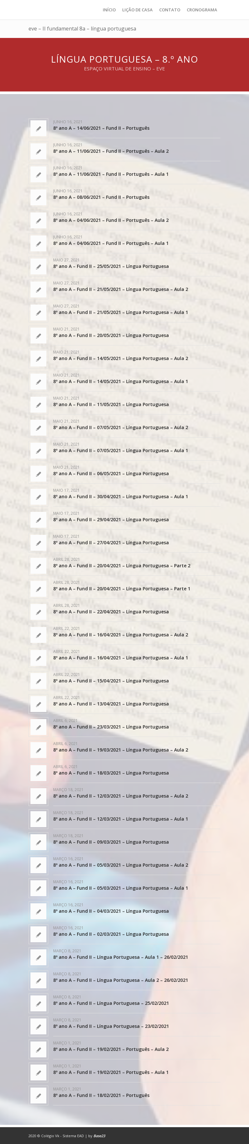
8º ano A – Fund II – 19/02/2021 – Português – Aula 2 (111, 1049)
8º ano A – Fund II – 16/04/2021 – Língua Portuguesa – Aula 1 (120, 658)
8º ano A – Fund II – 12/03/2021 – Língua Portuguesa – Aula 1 (120, 819)
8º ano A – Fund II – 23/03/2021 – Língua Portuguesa (111, 727)
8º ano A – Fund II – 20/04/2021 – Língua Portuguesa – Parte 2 (121, 565)
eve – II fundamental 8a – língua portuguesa (82, 28)
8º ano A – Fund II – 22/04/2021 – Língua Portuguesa (111, 611)
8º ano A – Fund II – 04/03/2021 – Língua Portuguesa (111, 911)
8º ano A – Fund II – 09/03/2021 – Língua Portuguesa (111, 842)
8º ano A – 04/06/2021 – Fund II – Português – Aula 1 (111, 243)
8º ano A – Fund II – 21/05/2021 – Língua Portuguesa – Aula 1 (120, 312)
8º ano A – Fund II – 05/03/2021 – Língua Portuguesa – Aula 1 (120, 888)
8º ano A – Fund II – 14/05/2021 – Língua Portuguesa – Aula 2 (120, 358)
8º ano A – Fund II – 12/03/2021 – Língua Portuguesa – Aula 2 (120, 796)
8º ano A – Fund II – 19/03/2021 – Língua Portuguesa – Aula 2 (120, 750)
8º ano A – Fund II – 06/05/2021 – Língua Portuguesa (111, 473)
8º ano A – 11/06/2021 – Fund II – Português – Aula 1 (111, 174)
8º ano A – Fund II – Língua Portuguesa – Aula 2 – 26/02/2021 (120, 980)
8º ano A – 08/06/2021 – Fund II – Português (101, 197)
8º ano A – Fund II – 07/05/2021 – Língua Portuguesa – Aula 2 (120, 427)
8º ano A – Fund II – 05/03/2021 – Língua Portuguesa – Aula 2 (120, 865)
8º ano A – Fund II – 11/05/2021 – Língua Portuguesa (111, 404)
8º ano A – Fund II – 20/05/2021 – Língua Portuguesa (111, 335)
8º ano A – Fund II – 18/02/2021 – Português (101, 1095)
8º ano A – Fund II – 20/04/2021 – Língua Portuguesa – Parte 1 (121, 588)
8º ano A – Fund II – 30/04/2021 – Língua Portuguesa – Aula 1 (120, 496)
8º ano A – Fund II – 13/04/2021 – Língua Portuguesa (111, 704)
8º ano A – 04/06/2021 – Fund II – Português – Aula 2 (111, 220)
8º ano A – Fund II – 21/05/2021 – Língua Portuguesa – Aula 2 (120, 289)
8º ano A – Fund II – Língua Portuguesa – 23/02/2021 (111, 1026)
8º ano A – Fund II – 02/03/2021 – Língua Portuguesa (111, 934)
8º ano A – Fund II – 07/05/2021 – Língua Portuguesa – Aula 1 (120, 450)
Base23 (99, 1135)
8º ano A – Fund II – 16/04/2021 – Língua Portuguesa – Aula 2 (120, 635)
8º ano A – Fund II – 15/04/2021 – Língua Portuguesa (111, 681)
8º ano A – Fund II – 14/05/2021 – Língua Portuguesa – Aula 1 (120, 381)
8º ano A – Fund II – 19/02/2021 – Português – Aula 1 (111, 1072)
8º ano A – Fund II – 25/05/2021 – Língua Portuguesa (111, 266)
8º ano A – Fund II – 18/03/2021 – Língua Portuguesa (111, 773)
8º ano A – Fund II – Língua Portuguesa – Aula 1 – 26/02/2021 (120, 957)
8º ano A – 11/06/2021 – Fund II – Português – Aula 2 (111, 151)
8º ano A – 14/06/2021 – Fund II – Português (101, 128)
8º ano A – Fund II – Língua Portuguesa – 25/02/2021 (111, 1003)
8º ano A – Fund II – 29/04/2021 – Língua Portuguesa (111, 519)
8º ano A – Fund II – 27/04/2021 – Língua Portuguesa (111, 542)
